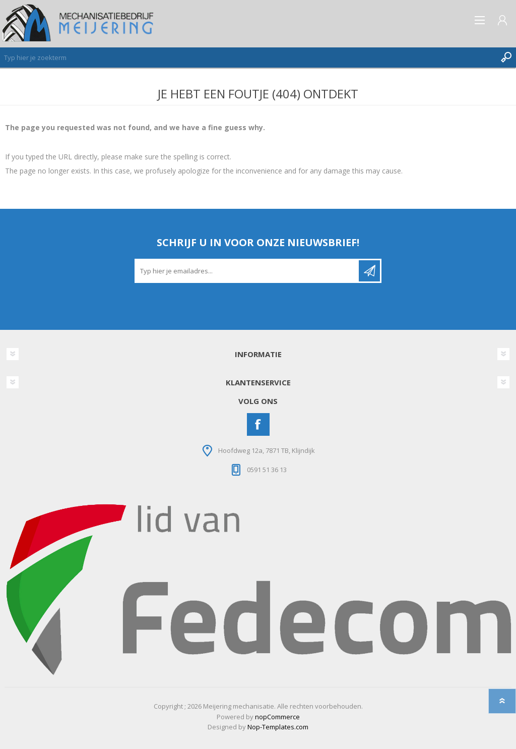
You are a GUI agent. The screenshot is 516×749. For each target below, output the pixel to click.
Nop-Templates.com (277, 726)
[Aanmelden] (247, 270)
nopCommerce (277, 716)
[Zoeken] (248, 57)
